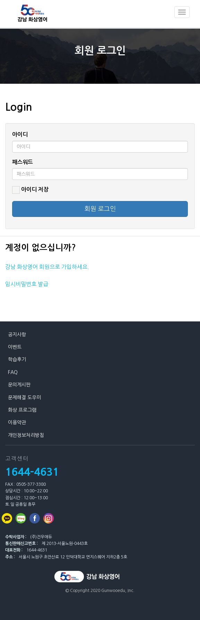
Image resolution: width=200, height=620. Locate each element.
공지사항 (17, 334)
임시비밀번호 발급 (26, 284)
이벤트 (14, 347)
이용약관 (17, 422)
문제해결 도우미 (24, 397)
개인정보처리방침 (26, 435)
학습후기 (17, 359)
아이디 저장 (30, 190)
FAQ (13, 372)
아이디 (20, 134)
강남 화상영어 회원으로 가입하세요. (47, 267)
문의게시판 (19, 384)
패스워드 (22, 162)
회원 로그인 (100, 209)
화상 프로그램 (22, 410)
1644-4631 (32, 472)
